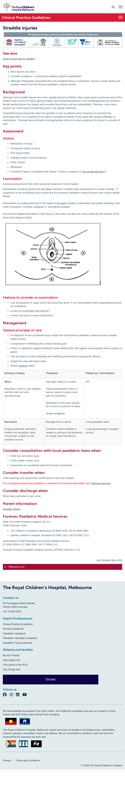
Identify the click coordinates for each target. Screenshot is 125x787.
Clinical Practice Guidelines (18, 624)
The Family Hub (11, 669)
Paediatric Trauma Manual (17, 642)
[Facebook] (6, 694)
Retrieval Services (101, 483)
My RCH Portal (11, 655)
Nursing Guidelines (13, 628)
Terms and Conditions (28, 760)
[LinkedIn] (19, 694)
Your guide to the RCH (15, 664)
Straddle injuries (12, 509)
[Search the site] (113, 6)
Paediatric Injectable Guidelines (20, 638)
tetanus (23, 365)
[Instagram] (13, 694)
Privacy (7, 760)
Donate (51, 679)
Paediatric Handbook (14, 633)
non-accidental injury (93, 171)
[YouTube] (25, 694)
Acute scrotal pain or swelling (19, 58)
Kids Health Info (11, 660)
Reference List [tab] (14, 567)
